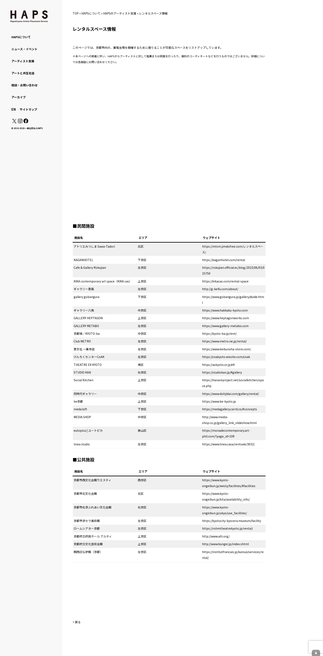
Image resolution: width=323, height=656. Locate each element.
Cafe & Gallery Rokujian (90, 267)
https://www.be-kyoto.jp (219, 401)
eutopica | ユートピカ (88, 430)
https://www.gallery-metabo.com (225, 326)
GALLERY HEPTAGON (88, 318)
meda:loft (80, 409)
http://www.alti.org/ (216, 536)
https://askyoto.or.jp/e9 (218, 365)
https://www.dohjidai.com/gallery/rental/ (230, 394)
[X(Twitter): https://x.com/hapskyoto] (14, 122)
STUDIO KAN (82, 372)
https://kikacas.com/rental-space (225, 281)
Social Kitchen (83, 380)
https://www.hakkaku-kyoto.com (225, 310)
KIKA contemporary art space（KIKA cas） (103, 281)
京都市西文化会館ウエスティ (92, 480)
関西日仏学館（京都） (88, 552)
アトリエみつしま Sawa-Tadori (94, 246)
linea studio (82, 444)
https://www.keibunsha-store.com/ (226, 349)
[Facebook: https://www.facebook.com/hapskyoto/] (25, 122)
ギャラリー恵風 (84, 289)
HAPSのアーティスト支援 (119, 13)
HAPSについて (90, 13)
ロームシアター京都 (87, 528)
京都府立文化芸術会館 (88, 544)
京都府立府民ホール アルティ (93, 536)
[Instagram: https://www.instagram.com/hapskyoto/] (20, 122)
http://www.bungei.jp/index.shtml (225, 544)
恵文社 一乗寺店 (84, 349)
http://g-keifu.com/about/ (220, 289)
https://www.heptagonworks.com (225, 318)
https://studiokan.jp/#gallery (222, 372)
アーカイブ (18, 97)
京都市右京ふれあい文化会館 (92, 507)
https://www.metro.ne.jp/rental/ (224, 341)
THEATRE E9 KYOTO (88, 365)
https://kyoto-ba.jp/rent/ (219, 333)
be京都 (78, 401)
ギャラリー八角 (84, 310)
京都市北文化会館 (85, 493)
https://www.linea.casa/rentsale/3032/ (228, 444)
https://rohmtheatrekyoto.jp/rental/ (227, 528)
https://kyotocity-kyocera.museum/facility (231, 521)
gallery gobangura (86, 297)
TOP (76, 13)
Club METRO (82, 341)
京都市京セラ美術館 (87, 521)
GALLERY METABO (86, 326)
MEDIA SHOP (82, 417)
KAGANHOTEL (83, 260)
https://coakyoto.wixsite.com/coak (226, 357)
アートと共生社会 (22, 73)
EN (13, 109)
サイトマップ (28, 109)
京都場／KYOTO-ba (87, 333)
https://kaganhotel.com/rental (223, 260)
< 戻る (77, 622)
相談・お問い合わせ (24, 85)
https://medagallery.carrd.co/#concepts (229, 409)
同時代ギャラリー (85, 394)
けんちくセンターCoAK (89, 357)
